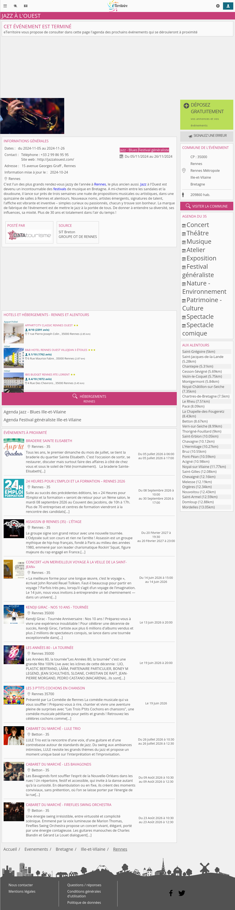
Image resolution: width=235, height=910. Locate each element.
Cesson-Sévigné (194, 371)
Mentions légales (22, 891)
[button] (206, 115)
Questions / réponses (84, 885)
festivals (59, 189)
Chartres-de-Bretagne (199, 396)
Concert (198, 224)
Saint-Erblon (192, 436)
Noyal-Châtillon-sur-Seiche (203, 386)
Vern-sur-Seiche (194, 426)
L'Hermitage (191, 446)
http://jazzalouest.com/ (55, 159)
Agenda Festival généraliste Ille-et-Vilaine (42, 420)
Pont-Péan (190, 456)
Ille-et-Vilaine (200, 177)
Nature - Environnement (204, 287)
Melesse (188, 481)
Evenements (36, 849)
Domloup (189, 502)
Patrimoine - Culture (202, 303)
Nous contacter (21, 885)
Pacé (186, 406)
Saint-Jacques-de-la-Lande (202, 356)
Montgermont (193, 381)
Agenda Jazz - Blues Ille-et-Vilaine (35, 412)
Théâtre (198, 233)
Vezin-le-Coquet (194, 376)
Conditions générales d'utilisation (84, 893)
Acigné (187, 461)
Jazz (143, 184)
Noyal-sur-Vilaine (195, 466)
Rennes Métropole (205, 170)
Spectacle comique (198, 329)
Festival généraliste (153, 150)
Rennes (100, 184)
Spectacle (200, 316)
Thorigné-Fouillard (196, 431)
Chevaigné (190, 476)
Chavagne (190, 441)
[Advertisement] (117, 68)
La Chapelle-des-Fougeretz (203, 411)
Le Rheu (188, 401)
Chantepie (190, 366)
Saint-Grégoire (193, 351)
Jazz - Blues (129, 150)
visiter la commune (207, 206)
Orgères (188, 486)
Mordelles (190, 507)
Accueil (10, 849)
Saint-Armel (191, 496)
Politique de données (84, 902)
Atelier (196, 249)
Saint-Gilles (191, 471)
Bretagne (197, 184)
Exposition (202, 258)
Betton (187, 421)
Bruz (185, 451)
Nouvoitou (190, 492)
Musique (199, 241)
